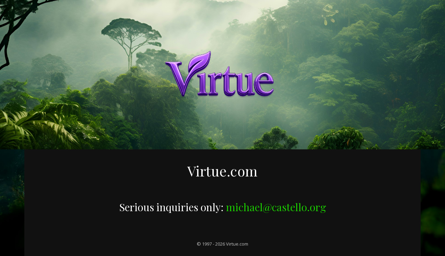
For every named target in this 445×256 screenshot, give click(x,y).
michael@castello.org (276, 207)
